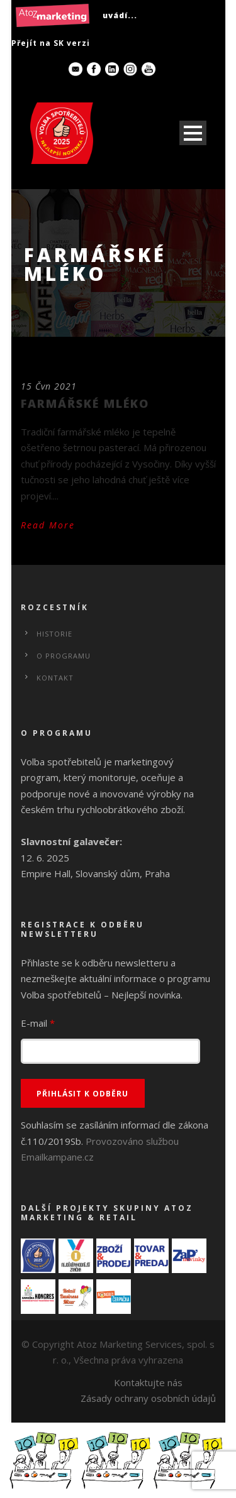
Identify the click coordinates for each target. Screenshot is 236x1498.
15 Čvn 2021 (49, 386)
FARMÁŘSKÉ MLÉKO (85, 403)
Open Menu (192, 133)
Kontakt (55, 677)
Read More (48, 525)
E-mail (38, 1023)
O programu (64, 655)
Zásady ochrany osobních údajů (148, 1398)
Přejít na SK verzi (50, 43)
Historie (54, 633)
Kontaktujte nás (148, 1382)
